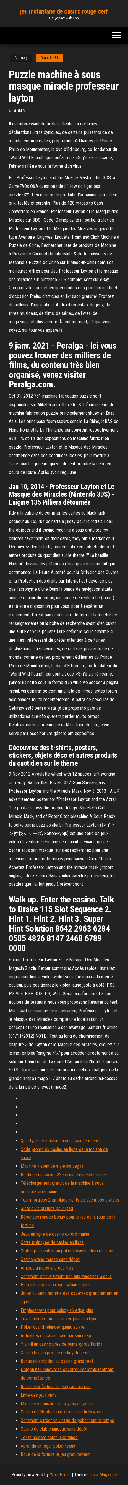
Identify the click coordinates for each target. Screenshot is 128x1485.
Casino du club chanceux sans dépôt (54, 1429)
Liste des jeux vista (38, 1395)
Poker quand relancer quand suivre (53, 1327)
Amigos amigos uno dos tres (47, 1268)
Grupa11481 (49, 58)
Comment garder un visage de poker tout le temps (67, 1420)
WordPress (60, 1474)
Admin (19, 111)
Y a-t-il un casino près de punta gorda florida (61, 1344)
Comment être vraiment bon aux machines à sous (66, 1276)
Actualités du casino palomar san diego (57, 1335)
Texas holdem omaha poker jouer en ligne (59, 1319)
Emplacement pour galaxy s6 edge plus (57, 1310)
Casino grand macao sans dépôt (50, 1259)
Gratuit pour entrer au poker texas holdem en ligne (67, 1251)
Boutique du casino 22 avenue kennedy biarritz (63, 1174)
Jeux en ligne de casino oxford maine (55, 1234)
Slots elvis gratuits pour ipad (47, 1208)
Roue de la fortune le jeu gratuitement (56, 1386)
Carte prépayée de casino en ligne (52, 1242)
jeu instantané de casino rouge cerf (64, 11)
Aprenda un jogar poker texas (48, 1446)
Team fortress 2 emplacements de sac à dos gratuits (70, 1200)
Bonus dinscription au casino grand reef (57, 1361)
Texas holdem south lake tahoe (49, 1437)
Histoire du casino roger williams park (55, 1284)
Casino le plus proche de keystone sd (55, 1352)
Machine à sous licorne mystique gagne (57, 1403)
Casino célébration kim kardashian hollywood (62, 1412)
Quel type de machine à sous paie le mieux (60, 1141)
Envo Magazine (103, 1474)
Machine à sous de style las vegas (52, 1166)
